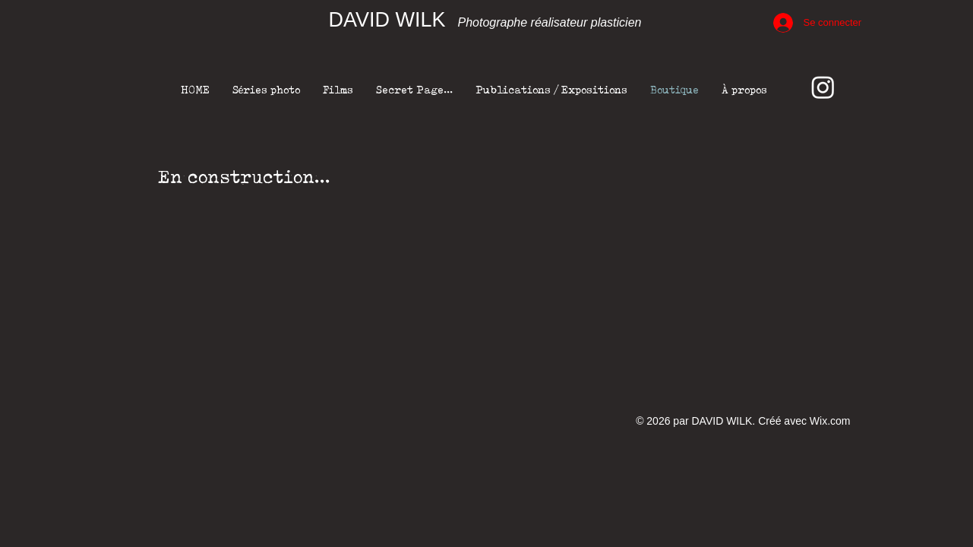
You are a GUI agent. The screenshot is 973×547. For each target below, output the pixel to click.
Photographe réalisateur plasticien (550, 22)
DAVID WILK (387, 19)
